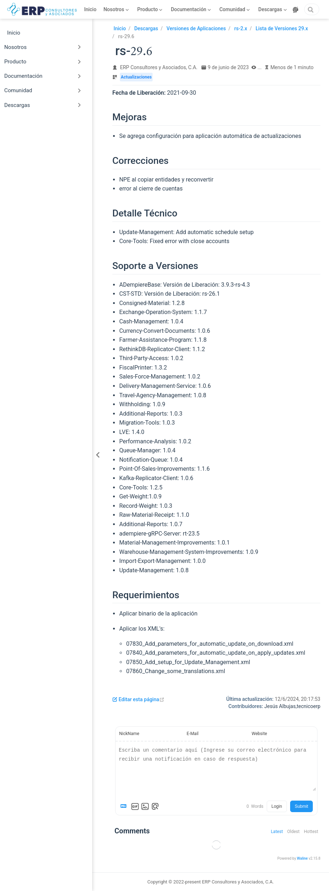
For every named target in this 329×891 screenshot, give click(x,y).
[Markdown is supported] (125, 806)
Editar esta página (138, 699)
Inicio (90, 9)
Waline (302, 858)
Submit (301, 806)
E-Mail (193, 733)
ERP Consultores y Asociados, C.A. (159, 67)
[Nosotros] (116, 9)
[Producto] (150, 9)
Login (276, 806)
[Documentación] (191, 9)
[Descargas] (273, 9)
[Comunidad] (235, 9)
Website (259, 733)
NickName (129, 733)
